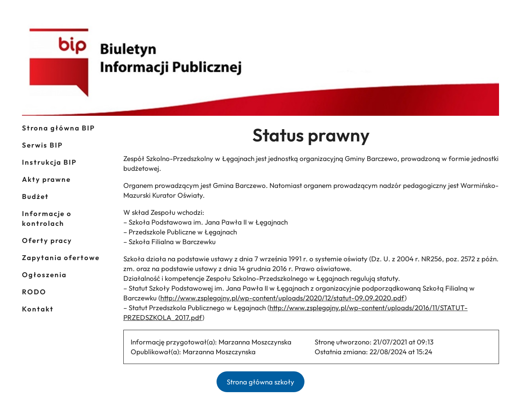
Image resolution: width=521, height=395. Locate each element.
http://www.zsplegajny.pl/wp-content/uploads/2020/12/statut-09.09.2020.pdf (282, 297)
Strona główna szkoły (260, 381)
